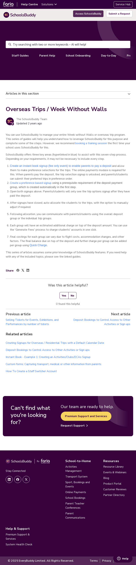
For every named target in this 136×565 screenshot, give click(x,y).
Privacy (106, 561)
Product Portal (112, 483)
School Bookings (75, 498)
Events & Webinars (114, 472)
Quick (33, 245)
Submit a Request (119, 13)
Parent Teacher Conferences (74, 506)
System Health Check (19, 544)
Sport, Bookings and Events (77, 484)
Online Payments (75, 492)
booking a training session (91, 143)
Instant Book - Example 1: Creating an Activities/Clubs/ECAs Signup (48, 357)
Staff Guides (20, 55)
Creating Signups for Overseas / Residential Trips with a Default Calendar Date (55, 343)
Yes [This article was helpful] (64, 295)
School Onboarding (78, 55)
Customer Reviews (114, 489)
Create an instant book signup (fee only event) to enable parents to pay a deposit (61, 165)
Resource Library (113, 466)
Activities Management (73, 469)
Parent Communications (75, 515)
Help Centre (29, 4)
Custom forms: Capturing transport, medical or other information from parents (53, 364)
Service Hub (123, 4)
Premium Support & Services (18, 537)
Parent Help (47, 55)
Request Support (74, 426)
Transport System (76, 476)
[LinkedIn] (27, 271)
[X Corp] (22, 271)
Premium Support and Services (86, 416)
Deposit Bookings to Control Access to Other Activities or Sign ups (48, 350)
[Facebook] (17, 271)
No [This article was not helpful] (72, 295)
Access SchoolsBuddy (88, 13)
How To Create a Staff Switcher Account (31, 371)
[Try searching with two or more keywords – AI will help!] (68, 44)
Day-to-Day (108, 55)
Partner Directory (114, 495)
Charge (42, 245)
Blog (106, 478)
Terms (94, 561)
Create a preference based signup (31, 183)
